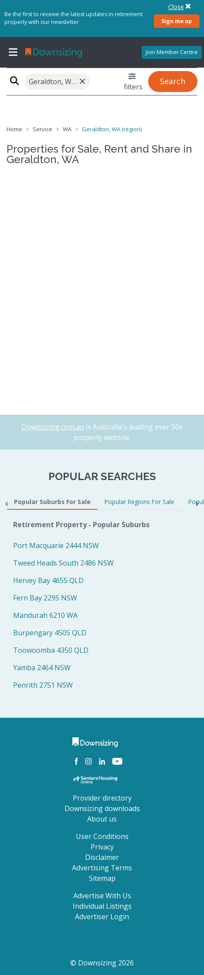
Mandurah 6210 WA (45, 615)
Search (172, 81)
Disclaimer (102, 857)
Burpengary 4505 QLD (49, 633)
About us (102, 819)
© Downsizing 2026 (102, 963)
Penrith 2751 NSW (43, 685)
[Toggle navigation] (13, 52)
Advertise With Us (102, 895)
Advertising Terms (102, 868)
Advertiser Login (102, 916)
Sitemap (102, 878)
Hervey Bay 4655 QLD (48, 580)
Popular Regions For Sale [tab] (139, 502)
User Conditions (102, 836)
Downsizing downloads (102, 808)
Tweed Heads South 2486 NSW (63, 563)
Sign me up (176, 21)
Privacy (102, 847)
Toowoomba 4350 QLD (50, 650)
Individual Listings (102, 906)
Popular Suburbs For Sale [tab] (52, 502)
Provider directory (102, 798)
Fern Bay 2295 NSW (45, 598)
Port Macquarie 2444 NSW (56, 545)
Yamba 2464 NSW (42, 667)
